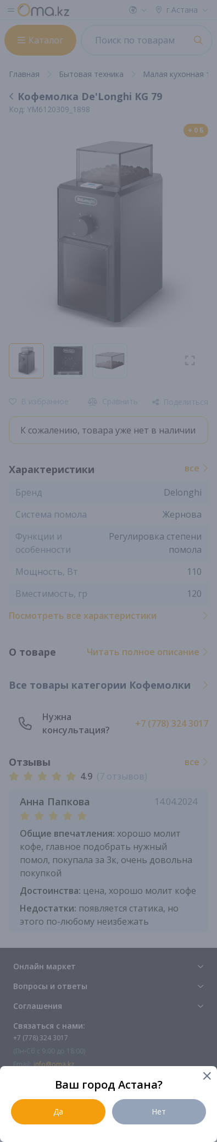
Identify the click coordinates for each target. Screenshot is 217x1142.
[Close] (206, 1077)
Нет (159, 1111)
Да (58, 1111)
